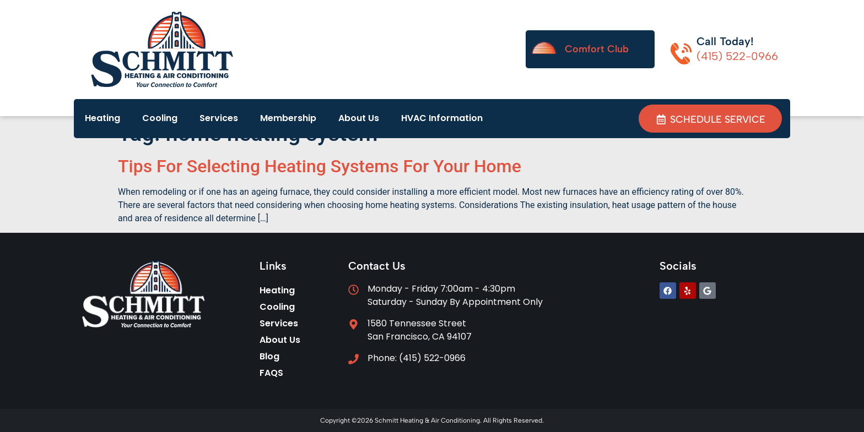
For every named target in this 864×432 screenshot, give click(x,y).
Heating (102, 118)
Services (218, 118)
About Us (358, 118)
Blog (269, 356)
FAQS (271, 373)
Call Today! (725, 41)
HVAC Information (442, 118)
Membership (288, 118)
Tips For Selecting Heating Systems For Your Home (319, 166)
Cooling (159, 118)
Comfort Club (597, 49)
